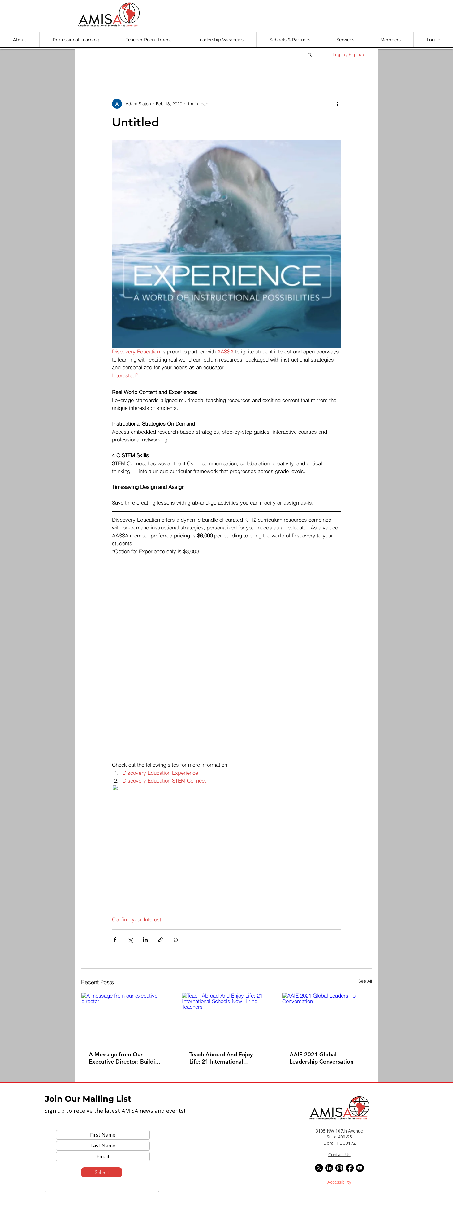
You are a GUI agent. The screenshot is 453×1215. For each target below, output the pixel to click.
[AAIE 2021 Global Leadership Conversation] (327, 1018)
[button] (19, 39)
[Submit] (101, 1172)
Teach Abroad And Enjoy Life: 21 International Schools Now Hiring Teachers (221, 1058)
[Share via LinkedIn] (145, 940)
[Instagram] (339, 1168)
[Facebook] (350, 1168)
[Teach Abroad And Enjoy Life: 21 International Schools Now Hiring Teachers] (226, 1018)
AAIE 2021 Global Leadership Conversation (321, 1058)
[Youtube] (360, 1168)
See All (365, 981)
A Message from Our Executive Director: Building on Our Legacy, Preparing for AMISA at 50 (125, 1058)
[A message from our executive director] (126, 1018)
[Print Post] (176, 940)
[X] (319, 1168)
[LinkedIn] (329, 1168)
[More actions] (337, 103)
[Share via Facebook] (115, 940)
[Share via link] (160, 940)
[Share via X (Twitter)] (130, 940)
